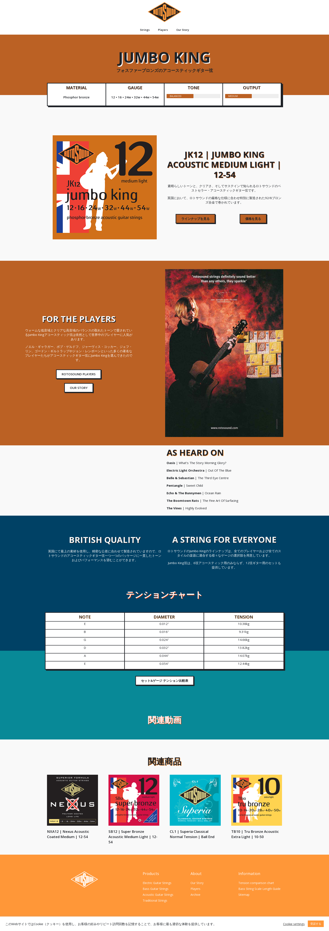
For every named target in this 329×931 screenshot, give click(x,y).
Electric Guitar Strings (157, 883)
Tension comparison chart (256, 883)
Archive (195, 895)
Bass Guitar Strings (155, 889)
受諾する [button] (315, 924)
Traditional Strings (155, 900)
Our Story (182, 30)
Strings (145, 30)
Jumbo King (164, 60)
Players (163, 30)
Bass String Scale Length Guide (259, 889)
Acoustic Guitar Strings (158, 895)
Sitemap (243, 895)
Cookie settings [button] (294, 924)
